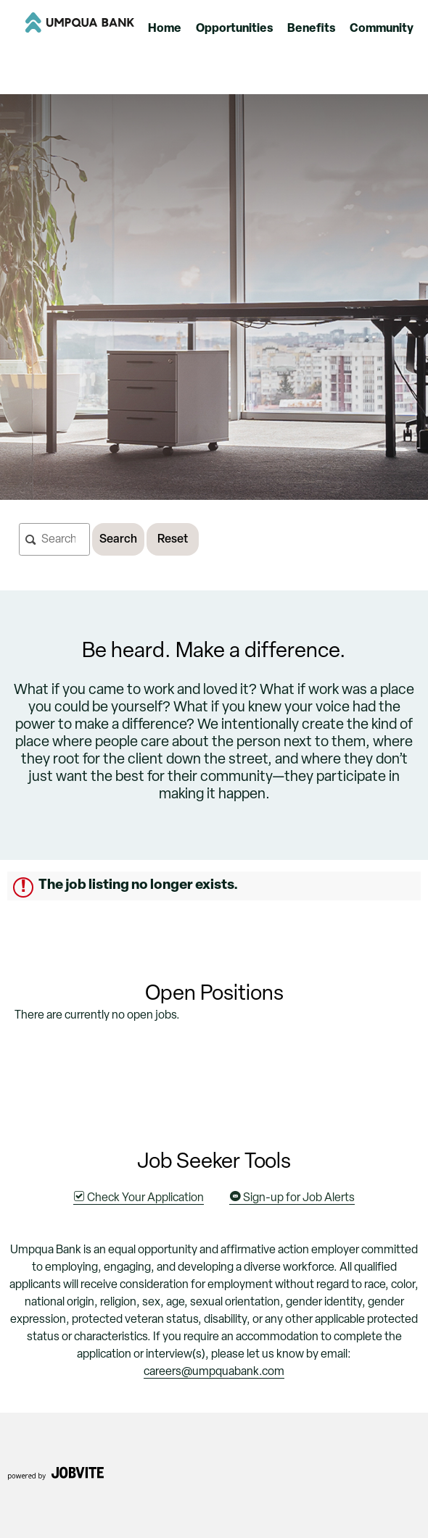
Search (118, 540)
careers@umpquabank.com (214, 1372)
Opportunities (234, 29)
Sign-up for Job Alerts (292, 1198)
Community (381, 29)
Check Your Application (138, 1198)
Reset (172, 540)
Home (164, 29)
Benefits (311, 29)
